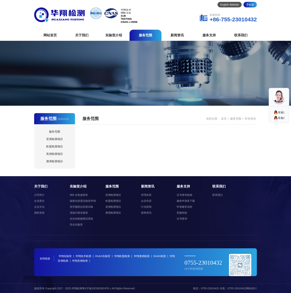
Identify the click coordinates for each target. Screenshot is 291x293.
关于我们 (82, 35)
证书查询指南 (184, 194)
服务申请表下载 (186, 200)
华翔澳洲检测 (141, 256)
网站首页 (50, 35)
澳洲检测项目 (54, 161)
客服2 (281, 117)
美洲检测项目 (54, 153)
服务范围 (145, 35)
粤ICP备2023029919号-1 (96, 288)
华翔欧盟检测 (122, 256)
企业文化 (39, 206)
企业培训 (146, 200)
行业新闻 (146, 206)
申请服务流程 (184, 206)
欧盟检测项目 (54, 146)
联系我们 (241, 35)
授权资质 (39, 212)
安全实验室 (76, 224)
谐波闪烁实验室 (79, 212)
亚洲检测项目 (54, 139)
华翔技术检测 (83, 256)
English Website (229, 4)
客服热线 (182, 212)
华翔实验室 (65, 256)
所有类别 (250, 118)
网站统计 (251, 288)
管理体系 (146, 194)
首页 (224, 118)
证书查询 (182, 218)
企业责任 (39, 200)
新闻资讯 (177, 35)
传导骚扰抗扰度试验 (81, 206)
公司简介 (39, 194)
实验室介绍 (113, 35)
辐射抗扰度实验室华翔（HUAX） (83, 201)
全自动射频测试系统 (81, 218)
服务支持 (209, 35)
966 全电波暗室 (79, 194)
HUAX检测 (159, 256)
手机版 (250, 4)
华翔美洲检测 (80, 260)
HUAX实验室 (102, 256)
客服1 (281, 112)
